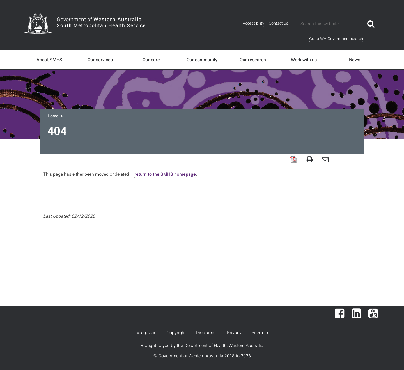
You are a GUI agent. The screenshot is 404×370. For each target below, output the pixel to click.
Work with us (304, 59)
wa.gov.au (146, 332)
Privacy (234, 332)
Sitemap (260, 332)
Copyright (176, 332)
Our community (202, 59)
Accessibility (253, 23)
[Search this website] (332, 23)
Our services (100, 59)
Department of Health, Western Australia (223, 345)
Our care (151, 59)
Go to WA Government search (336, 39)
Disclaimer (206, 332)
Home (53, 116)
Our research (253, 59)
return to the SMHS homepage (165, 174)
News (354, 59)
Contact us (278, 23)
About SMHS (49, 59)
